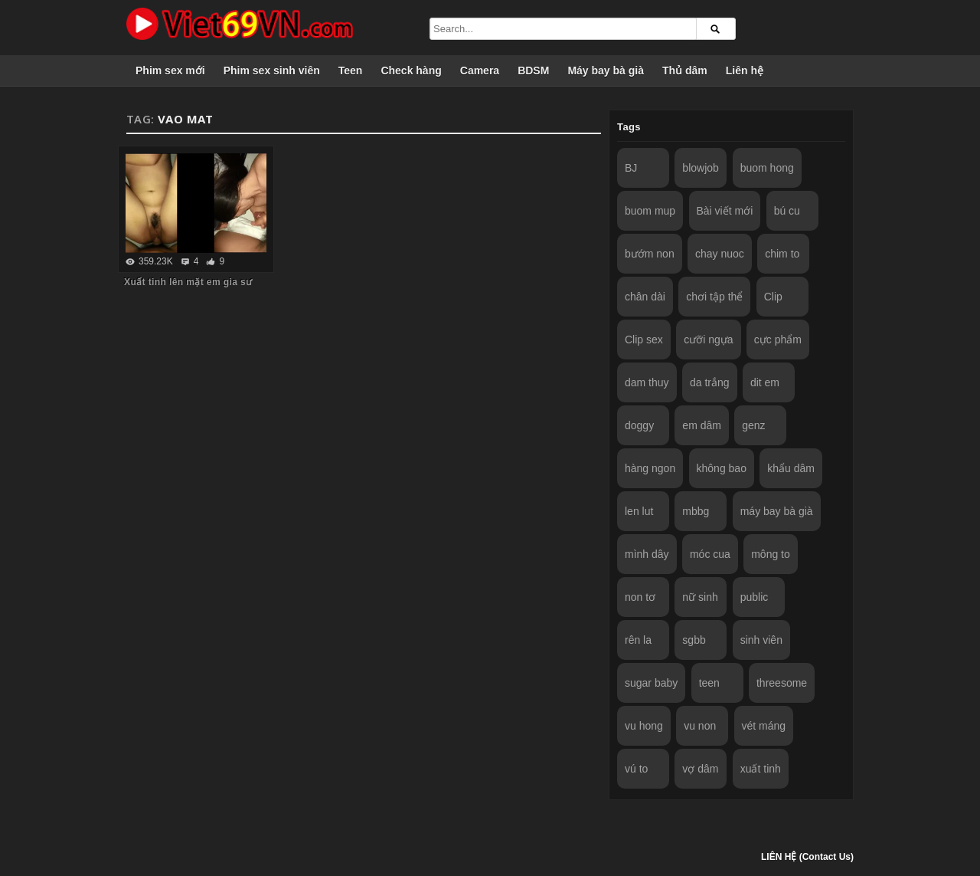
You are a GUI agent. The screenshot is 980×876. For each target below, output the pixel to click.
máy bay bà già (776, 511)
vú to (636, 769)
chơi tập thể (714, 296)
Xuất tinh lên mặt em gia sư (188, 282)
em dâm (701, 425)
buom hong (767, 168)
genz (753, 425)
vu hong (644, 726)
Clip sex (644, 339)
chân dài (645, 296)
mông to (770, 554)
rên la (638, 640)
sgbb (693, 640)
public (754, 597)
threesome (781, 683)
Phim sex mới (170, 70)
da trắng (710, 382)
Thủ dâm (684, 70)
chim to (782, 254)
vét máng (764, 726)
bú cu (787, 211)
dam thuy (647, 382)
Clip (773, 296)
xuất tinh (760, 769)
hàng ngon (650, 468)
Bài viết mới (725, 211)
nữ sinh (699, 597)
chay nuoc (719, 254)
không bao (721, 468)
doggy (639, 425)
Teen (350, 70)
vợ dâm (700, 769)
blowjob (700, 168)
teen (709, 683)
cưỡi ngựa (708, 339)
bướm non (650, 254)
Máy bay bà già (605, 70)
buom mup (650, 211)
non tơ (640, 597)
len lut (639, 511)
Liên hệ (744, 70)
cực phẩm (778, 339)
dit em (764, 382)
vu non (700, 726)
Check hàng (411, 70)
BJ (631, 168)
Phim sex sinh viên (272, 70)
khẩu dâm (791, 468)
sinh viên (761, 640)
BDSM (533, 70)
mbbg (695, 511)
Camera (479, 70)
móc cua (710, 554)
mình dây (647, 554)
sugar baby (651, 683)
